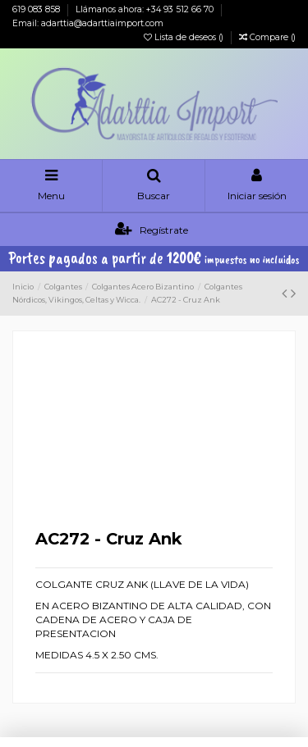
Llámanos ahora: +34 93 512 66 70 (146, 9)
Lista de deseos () (185, 37)
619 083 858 (37, 9)
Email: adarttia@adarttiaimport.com (87, 23)
